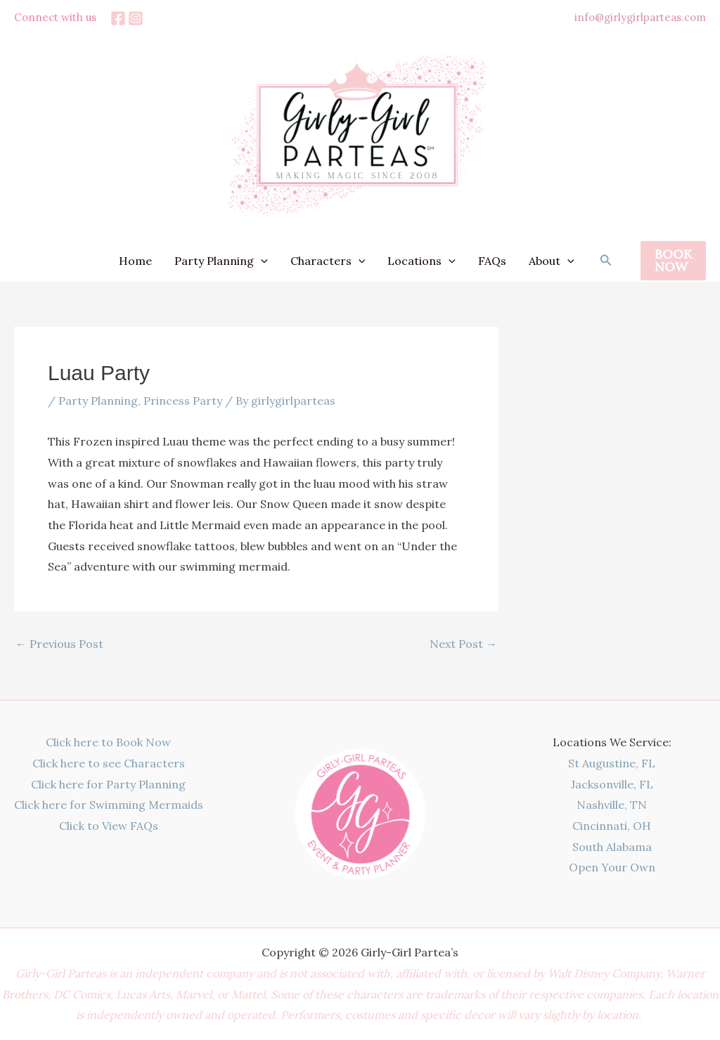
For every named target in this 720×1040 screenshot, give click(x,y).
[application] (261, 261)
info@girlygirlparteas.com (640, 17)
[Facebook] (118, 18)
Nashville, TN (612, 805)
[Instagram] (135, 18)
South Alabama (612, 847)
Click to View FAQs (108, 826)
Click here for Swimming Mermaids (108, 805)
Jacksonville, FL (612, 784)
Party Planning (221, 261)
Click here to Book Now (108, 742)
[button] (606, 261)
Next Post (463, 643)
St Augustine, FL (611, 763)
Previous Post (59, 643)
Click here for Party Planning (108, 784)
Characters (328, 261)
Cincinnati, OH (611, 826)
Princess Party (182, 401)
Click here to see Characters (108, 763)
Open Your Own (612, 867)
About (551, 261)
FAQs (492, 261)
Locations (421, 261)
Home (135, 261)
